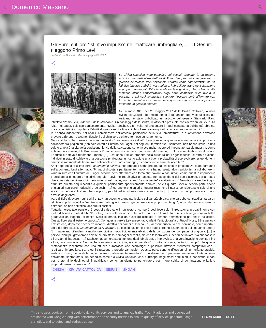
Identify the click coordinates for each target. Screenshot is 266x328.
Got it (231, 317)
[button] (53, 63)
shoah (129, 269)
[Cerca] (74, 7)
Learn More (212, 317)
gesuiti (112, 269)
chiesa (58, 269)
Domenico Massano (40, 7)
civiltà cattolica (85, 269)
